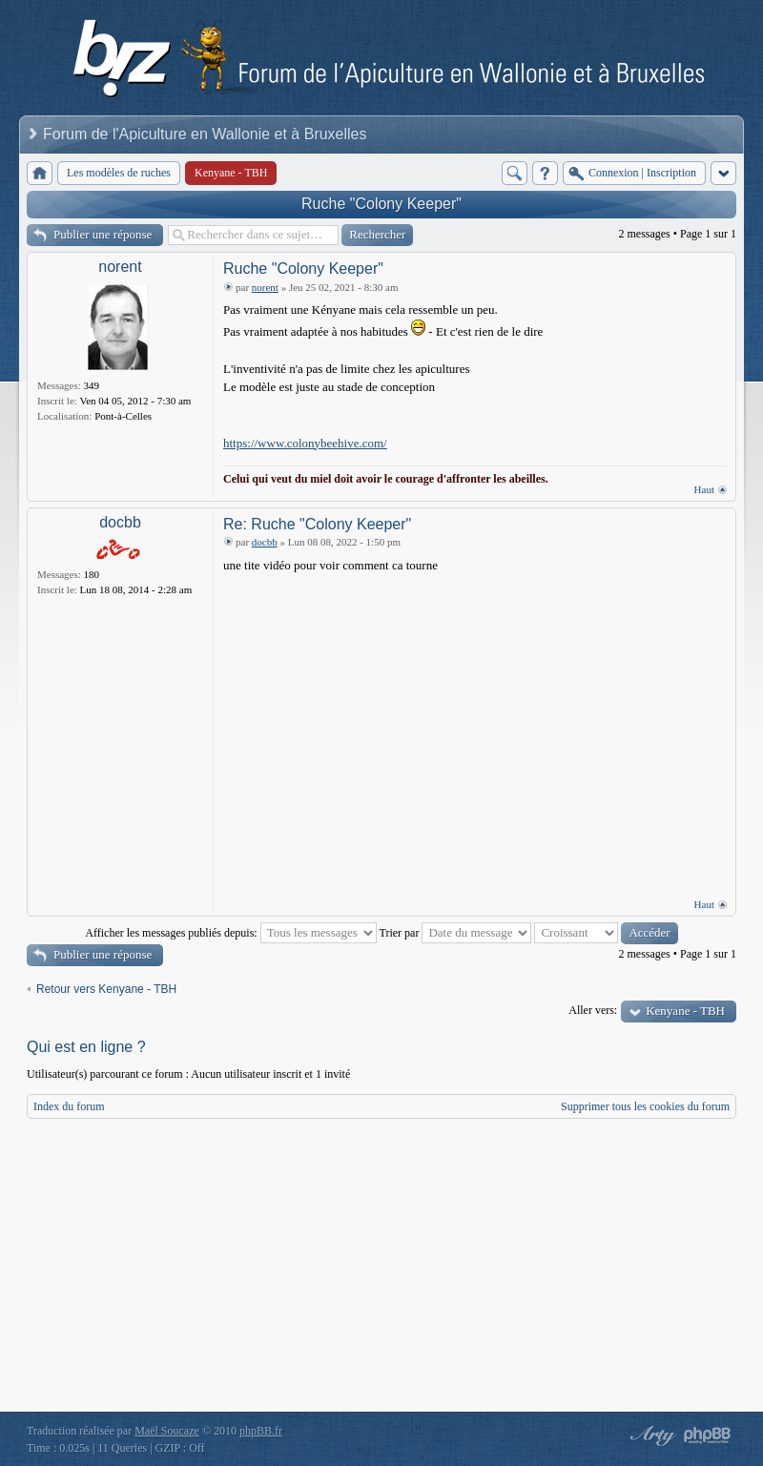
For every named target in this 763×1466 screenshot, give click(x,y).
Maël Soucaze (166, 1430)
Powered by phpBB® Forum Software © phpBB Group (707, 1435)
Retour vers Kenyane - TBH (106, 989)
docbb (120, 522)
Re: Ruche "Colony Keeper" (317, 524)
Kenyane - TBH (685, 1010)
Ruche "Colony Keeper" (381, 204)
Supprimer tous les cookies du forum (645, 1106)
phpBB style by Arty (650, 1435)
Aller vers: (592, 1010)
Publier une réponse (102, 234)
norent (119, 266)
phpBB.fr (260, 1430)
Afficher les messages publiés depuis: (230, 932)
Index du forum (69, 1106)
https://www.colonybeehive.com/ (305, 443)
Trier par (456, 932)
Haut (704, 489)
